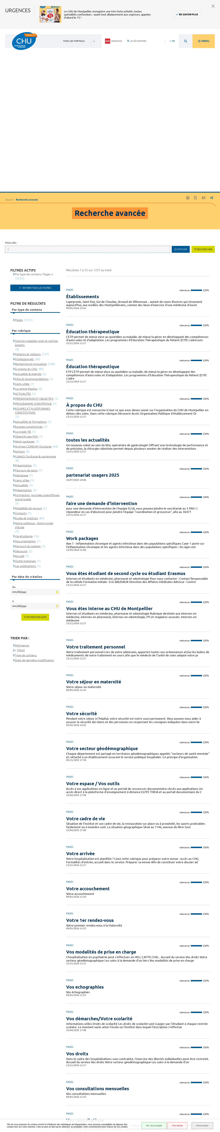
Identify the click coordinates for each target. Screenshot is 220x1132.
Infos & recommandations (31, 284)
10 (166, 1055)
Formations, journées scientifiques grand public (37, 403)
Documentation (25, 447)
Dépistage (21, 381)
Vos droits (77, 959)
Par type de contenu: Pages (33, 180)
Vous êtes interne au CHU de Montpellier (109, 514)
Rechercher (204, 155)
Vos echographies (85, 892)
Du (13, 493)
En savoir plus (188, 14)
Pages (19, 226)
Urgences (113, 41)
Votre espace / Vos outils (93, 689)
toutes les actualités (87, 346)
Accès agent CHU (146, 1082)
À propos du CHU (84, 310)
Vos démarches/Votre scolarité (99, 924)
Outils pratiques (25, 467)
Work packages (82, 444)
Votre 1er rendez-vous (90, 826)
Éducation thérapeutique (92, 237)
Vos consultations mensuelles (97, 994)
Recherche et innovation (31, 270)
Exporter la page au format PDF (196, 104)
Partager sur (211, 104)
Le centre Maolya (26, 294)
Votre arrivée (80, 759)
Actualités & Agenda (28, 279)
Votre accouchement (88, 794)
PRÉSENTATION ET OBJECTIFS (34, 304)
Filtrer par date (37, 523)
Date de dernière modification (34, 566)
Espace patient (145, 1078)
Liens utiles (22, 289)
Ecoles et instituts (26, 424)
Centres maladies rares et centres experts (36, 249)
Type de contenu (26, 561)
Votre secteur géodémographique (102, 654)
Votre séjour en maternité (93, 587)
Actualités (21, 391)
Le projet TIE (23, 337)
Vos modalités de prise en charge (101, 857)
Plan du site (143, 1105)
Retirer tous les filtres (36, 194)
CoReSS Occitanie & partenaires (35, 362)
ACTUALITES (23, 299)
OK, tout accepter (154, 1125)
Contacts (21, 419)
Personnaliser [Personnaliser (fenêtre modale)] (202, 1125)
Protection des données (145, 1100)
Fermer (213, 6)
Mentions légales (147, 1095)
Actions (20, 357)
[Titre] (21, 556)
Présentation (23, 371)
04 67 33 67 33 (93, 1087)
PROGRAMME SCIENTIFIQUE (33, 309)
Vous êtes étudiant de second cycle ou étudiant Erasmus (125, 479)
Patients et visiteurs (28, 260)
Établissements (82, 202)
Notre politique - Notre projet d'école (34, 431)
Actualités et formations (31, 327)
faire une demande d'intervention (101, 409)
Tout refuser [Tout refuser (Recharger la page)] (177, 1125)
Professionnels (24, 265)
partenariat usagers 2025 (92, 380)
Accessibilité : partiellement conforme (145, 1088)
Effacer (182, 155)
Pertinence (22, 551)
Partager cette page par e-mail (203, 104)
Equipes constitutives (29, 332)
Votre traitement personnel (95, 552)
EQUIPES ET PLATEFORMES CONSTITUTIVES (32, 316)
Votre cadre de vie (85, 724)
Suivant (200, 1055)
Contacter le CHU (95, 1076)
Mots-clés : (11, 148)
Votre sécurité (81, 619)
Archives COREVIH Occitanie (33, 352)
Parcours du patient (28, 452)
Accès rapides (136, 41)
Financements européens (144, 1110)
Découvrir (21, 457)
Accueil (9, 105)
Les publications (25, 472)
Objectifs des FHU (26, 342)
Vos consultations (85, 1026)
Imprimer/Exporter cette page (188, 104)
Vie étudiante (24, 442)
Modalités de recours (28, 414)
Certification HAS (146, 1115)
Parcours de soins (26, 376)
